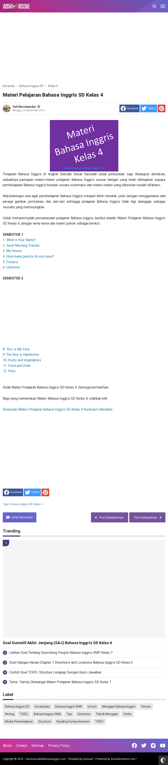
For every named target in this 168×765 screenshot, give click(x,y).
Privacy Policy (59, 746)
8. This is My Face (16, 349)
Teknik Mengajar (107, 714)
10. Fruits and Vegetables (22, 360)
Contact (21, 746)
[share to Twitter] (148, 108)
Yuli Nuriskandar (26, 106)
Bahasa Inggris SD (21, 504)
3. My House (12, 251)
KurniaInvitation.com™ (123, 759)
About (7, 746)
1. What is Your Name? (19, 240)
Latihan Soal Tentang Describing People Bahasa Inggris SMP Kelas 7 (61, 653)
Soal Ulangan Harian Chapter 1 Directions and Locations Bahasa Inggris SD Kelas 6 (71, 662)
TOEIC (99, 721)
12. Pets (9, 371)
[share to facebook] (129, 108)
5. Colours (10, 262)
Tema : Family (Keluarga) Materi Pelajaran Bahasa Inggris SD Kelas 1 (60, 682)
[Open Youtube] (162, 745)
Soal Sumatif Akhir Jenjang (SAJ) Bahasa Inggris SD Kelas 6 (57, 643)
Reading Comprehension (73, 721)
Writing (9, 714)
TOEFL (24, 714)
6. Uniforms (11, 267)
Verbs (127, 714)
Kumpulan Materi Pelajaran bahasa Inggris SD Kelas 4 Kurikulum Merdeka (57, 409)
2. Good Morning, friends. (21, 245)
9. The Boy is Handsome (21, 354)
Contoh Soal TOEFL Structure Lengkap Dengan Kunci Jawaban (55, 672)
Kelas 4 (38, 504)
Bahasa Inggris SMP (68, 706)
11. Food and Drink (17, 366)
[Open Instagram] (153, 745)
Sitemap (37, 746)
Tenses (146, 706)
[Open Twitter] (143, 745)
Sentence (84, 714)
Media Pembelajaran (19, 721)
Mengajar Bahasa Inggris (118, 706)
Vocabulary (42, 706)
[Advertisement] (84, 49)
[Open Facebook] (134, 745)
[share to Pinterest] (161, 108)
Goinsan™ (89, 759)
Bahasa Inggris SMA (47, 714)
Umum (92, 706)
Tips (69, 714)
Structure (44, 721)
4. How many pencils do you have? (28, 256)
